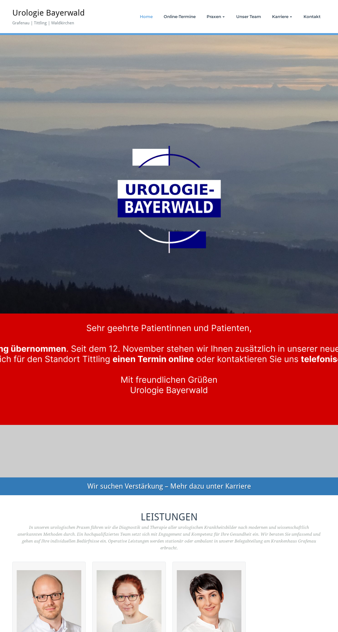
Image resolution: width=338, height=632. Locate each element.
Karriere (282, 16)
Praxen (216, 16)
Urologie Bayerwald (48, 13)
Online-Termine (180, 16)
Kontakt (312, 16)
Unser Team (248, 16)
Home (146, 16)
